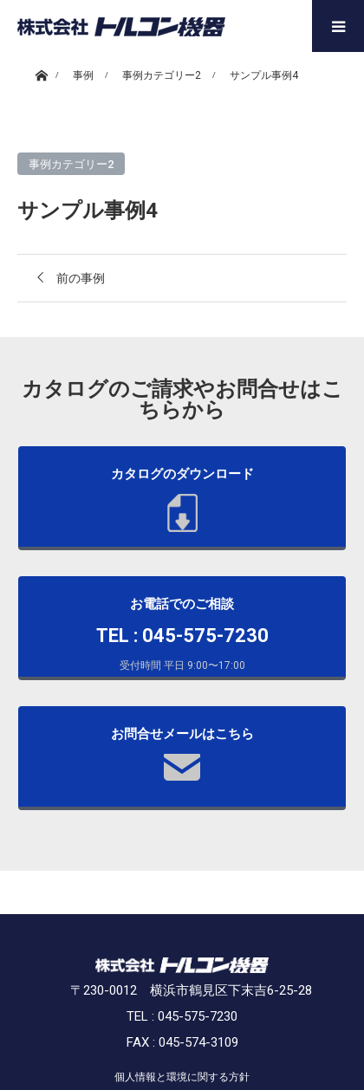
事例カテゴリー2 (71, 164)
